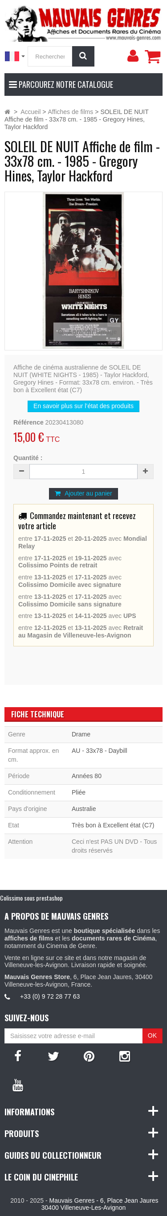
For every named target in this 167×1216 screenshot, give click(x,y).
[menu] (133, 56)
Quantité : (27, 457)
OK (152, 1035)
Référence (28, 422)
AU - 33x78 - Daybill (99, 750)
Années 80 (87, 775)
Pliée (79, 792)
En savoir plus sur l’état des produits (83, 405)
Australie (84, 808)
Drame (81, 734)
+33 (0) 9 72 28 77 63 (50, 996)
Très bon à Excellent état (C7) (113, 825)
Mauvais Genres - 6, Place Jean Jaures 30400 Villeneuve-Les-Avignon (100, 1204)
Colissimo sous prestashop (31, 897)
